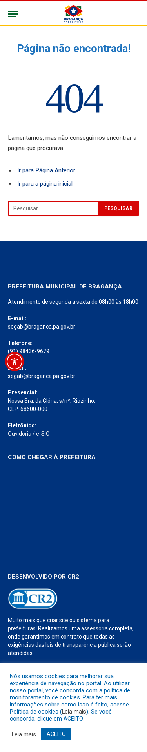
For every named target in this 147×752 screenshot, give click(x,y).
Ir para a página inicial (45, 183)
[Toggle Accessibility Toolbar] (14, 361)
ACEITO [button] (56, 734)
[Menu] (13, 14)
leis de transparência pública (80, 645)
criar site (57, 620)
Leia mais (74, 711)
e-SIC (42, 434)
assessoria (94, 628)
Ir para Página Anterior (46, 170)
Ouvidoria (19, 434)
